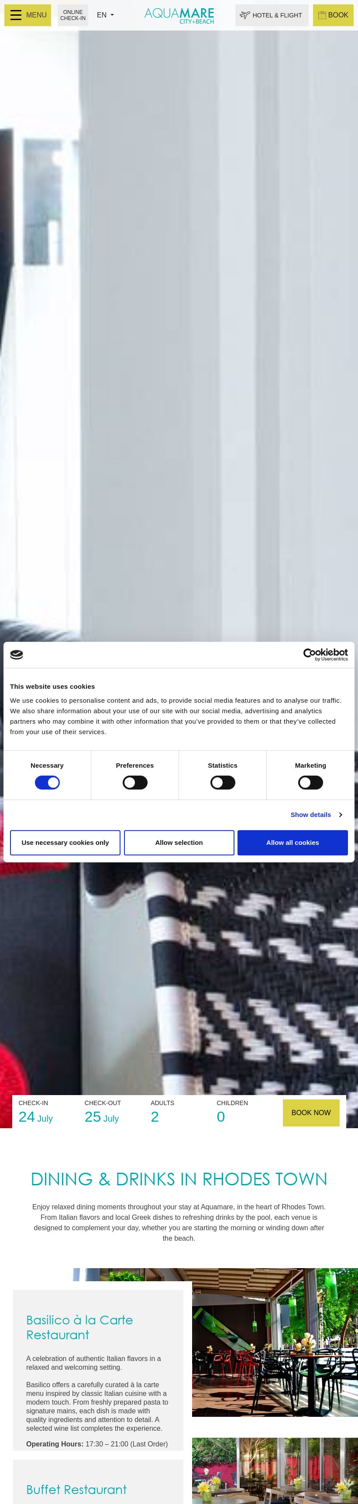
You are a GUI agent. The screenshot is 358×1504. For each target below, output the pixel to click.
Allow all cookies (292, 842)
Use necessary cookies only (65, 842)
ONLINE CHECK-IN (73, 15)
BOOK (333, 15)
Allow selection (179, 842)
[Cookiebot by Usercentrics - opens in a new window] (310, 654)
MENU (28, 15)
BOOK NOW (311, 1112)
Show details (311, 814)
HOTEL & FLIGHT (277, 15)
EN (103, 15)
